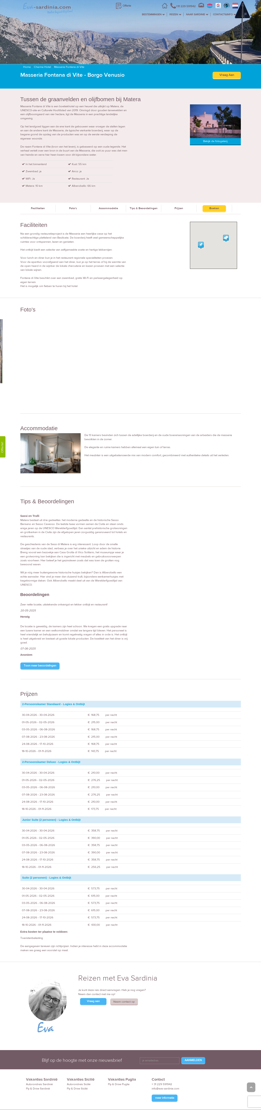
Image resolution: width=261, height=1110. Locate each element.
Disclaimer (205, 1101)
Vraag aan (93, 984)
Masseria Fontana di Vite (69, 50)
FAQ (192, 1101)
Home (27, 50)
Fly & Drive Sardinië (38, 1072)
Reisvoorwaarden (173, 1101)
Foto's (73, 192)
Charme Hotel (42, 50)
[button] (226, 221)
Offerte (127, 6)
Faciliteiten (38, 192)
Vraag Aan (226, 58)
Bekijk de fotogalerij (215, 124)
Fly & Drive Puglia (118, 1067)
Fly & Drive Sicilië (77, 1072)
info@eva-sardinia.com (165, 1072)
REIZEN (173, 14)
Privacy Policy (225, 1101)
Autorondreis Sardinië (39, 1067)
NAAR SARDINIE (195, 14)
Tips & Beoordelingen (144, 192)
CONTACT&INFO (223, 14)
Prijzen (179, 192)
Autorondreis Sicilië (78, 1067)
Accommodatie (108, 192)
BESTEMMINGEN (151, 14)
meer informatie (164, 1081)
